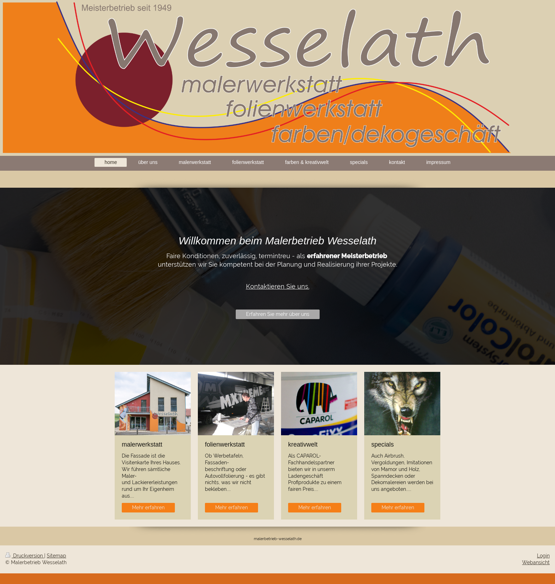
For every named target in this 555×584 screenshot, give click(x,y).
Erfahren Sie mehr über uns (277, 314)
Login (543, 556)
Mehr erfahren (148, 507)
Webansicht (536, 562)
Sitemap (56, 556)
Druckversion (24, 556)
